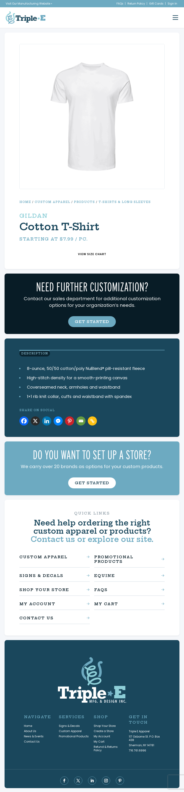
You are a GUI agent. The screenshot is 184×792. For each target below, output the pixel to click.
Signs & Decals (41, 575)
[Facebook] (24, 420)
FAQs (120, 3)
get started (92, 321)
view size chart (92, 254)
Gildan (33, 215)
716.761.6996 (137, 750)
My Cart (106, 603)
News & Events (34, 736)
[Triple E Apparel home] (25, 17)
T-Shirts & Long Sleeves (124, 202)
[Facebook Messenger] (58, 420)
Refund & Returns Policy (106, 747)
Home (25, 202)
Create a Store (104, 730)
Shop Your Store (44, 589)
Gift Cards (156, 3)
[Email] (81, 420)
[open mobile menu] (175, 17)
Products (84, 202)
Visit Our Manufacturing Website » (29, 3)
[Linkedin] (46, 420)
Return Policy (136, 3)
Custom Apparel (52, 202)
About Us (30, 730)
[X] (35, 420)
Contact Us (36, 617)
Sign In (172, 3)
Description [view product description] (32, 354)
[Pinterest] (69, 420)
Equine (104, 575)
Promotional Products (113, 558)
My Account (37, 603)
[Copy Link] (92, 420)
